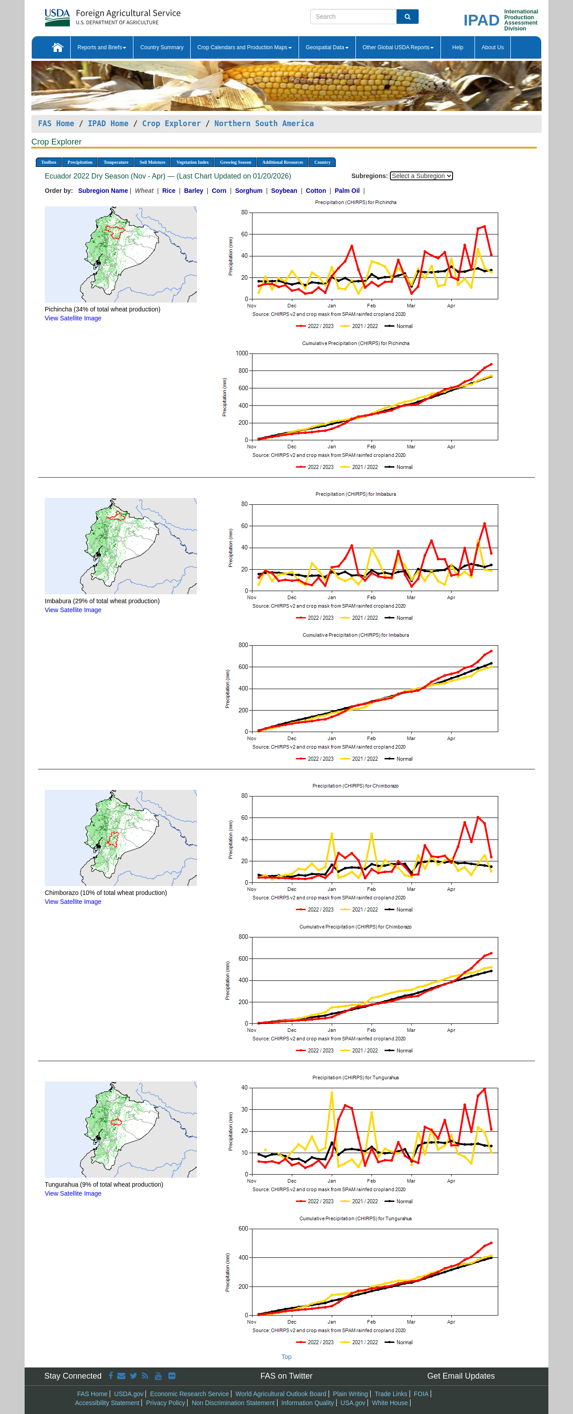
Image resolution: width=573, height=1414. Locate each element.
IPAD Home (108, 123)
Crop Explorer (171, 123)
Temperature (115, 162)
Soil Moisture (152, 162)
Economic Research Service (189, 1393)
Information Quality (307, 1402)
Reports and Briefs (101, 47)
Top (287, 1356)
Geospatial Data (327, 47)
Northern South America (264, 123)
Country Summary (162, 47)
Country (322, 162)
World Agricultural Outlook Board (280, 1393)
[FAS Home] (90, 14)
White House (390, 1402)
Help (458, 47)
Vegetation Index (192, 162)
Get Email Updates (461, 1375)
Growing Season (235, 162)
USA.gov (353, 1402)
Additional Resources (282, 162)
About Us (493, 47)
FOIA (421, 1393)
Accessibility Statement (107, 1402)
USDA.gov (128, 1393)
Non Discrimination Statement (233, 1402)
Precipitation (80, 162)
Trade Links (391, 1393)
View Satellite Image (73, 318)
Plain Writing (350, 1393)
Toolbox (48, 162)
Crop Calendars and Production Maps (244, 47)
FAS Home (56, 123)
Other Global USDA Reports (398, 47)
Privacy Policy (165, 1402)
